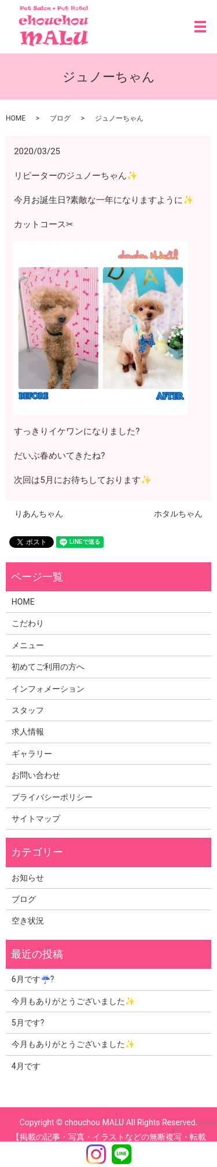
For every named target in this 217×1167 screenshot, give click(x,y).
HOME (15, 118)
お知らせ (28, 877)
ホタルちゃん (178, 513)
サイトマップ (36, 818)
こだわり (28, 623)
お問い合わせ (36, 775)
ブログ (60, 118)
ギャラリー (32, 753)
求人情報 (28, 731)
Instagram (96, 1154)
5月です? (28, 1022)
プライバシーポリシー (52, 797)
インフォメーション (48, 688)
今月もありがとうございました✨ (73, 1001)
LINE (121, 1154)
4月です (26, 1066)
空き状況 (28, 920)
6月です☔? (33, 979)
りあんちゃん (38, 513)
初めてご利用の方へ (48, 666)
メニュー (28, 645)
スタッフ (28, 710)
